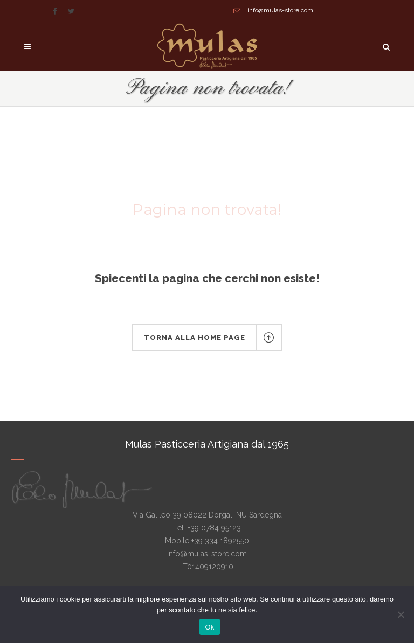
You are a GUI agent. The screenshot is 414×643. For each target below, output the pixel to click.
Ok (209, 627)
